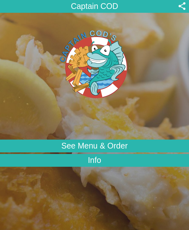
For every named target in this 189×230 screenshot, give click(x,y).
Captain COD (94, 6)
